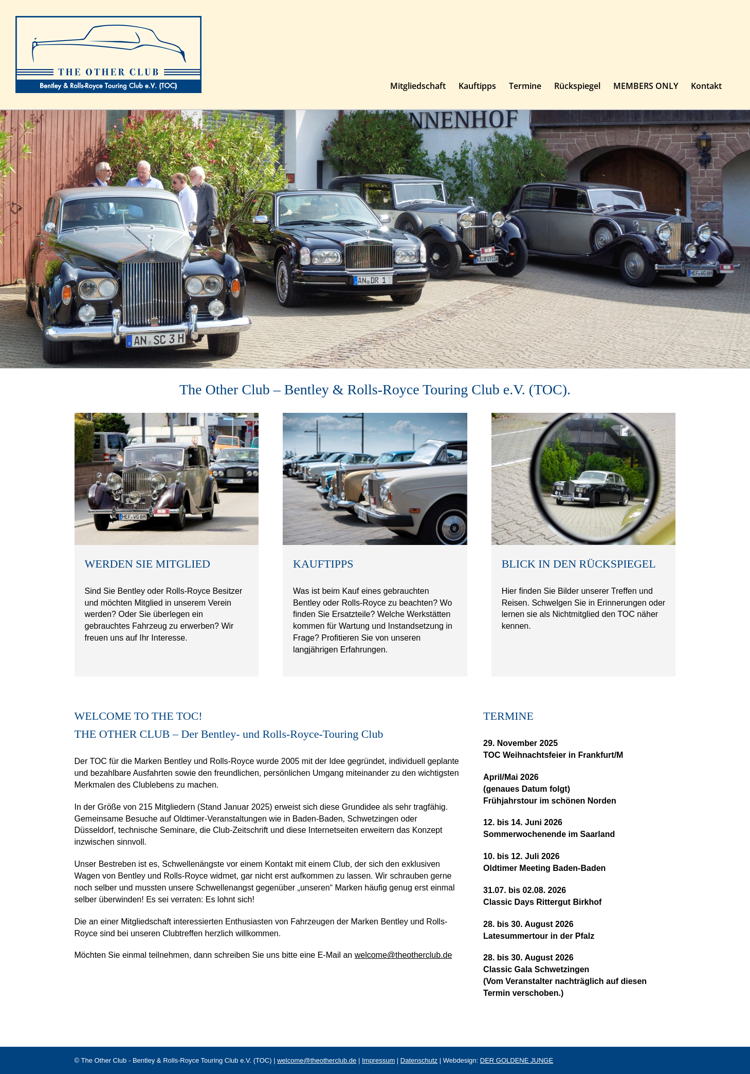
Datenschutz (418, 1060)
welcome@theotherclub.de (403, 955)
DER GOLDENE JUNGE (516, 1060)
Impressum (378, 1060)
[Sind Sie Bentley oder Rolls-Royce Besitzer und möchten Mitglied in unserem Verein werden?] (167, 416)
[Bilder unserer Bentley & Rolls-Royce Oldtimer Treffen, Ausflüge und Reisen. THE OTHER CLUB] (583, 416)
